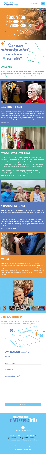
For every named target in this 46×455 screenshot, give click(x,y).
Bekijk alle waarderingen (23, 446)
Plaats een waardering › (23, 449)
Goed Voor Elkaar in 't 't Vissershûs (22, 436)
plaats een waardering (30, 440)
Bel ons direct (34, 3)
